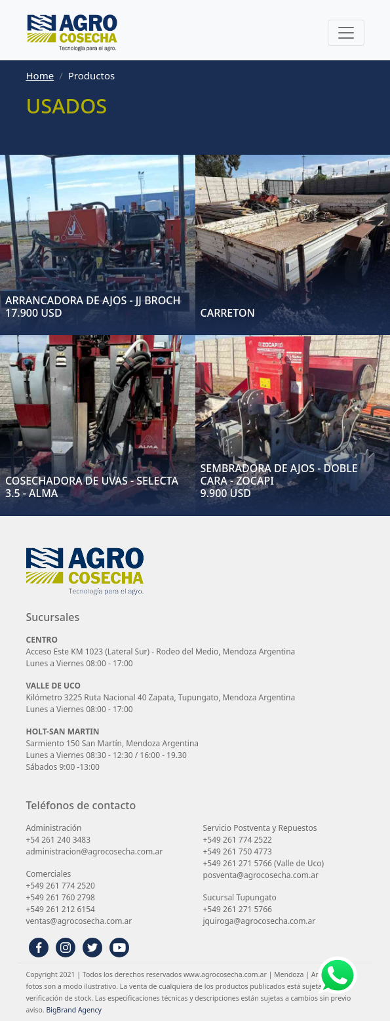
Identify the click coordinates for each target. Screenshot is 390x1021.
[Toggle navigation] (346, 33)
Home (40, 75)
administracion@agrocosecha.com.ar (94, 851)
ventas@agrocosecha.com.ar (79, 921)
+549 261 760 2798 (60, 897)
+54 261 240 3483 (58, 839)
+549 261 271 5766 (237, 863)
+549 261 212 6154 (60, 909)
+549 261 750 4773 (237, 851)
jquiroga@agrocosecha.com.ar (259, 921)
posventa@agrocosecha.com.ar (261, 875)
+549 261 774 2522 (237, 839)
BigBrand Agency (73, 1009)
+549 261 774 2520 (60, 885)
